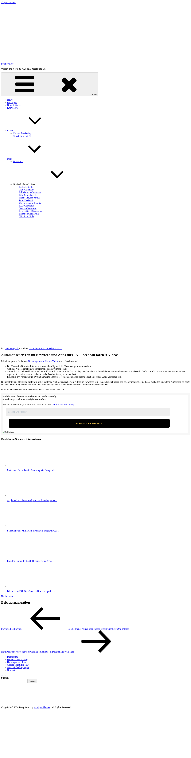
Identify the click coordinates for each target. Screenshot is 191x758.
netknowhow (7, 63)
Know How (12, 108)
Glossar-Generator (27, 208)
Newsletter (12, 670)
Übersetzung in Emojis (30, 203)
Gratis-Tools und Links (46, 184)
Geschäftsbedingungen (18, 667)
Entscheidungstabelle (29, 213)
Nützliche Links (26, 216)
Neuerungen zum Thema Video (43, 361)
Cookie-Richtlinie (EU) (18, 665)
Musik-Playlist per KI (29, 197)
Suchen (5, 678)
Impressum (12, 656)
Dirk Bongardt (12, 348)
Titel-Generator (26, 189)
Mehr (32, 159)
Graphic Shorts (14, 105)
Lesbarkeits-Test (27, 187)
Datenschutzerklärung (63, 404)
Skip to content (8, 2)
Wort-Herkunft (26, 200)
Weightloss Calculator (3, 675)
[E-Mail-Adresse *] (88, 412)
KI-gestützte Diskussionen (31, 211)
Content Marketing (22, 133)
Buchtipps (12, 102)
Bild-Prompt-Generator (30, 192)
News (9, 99)
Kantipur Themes (42, 707)
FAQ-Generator (26, 205)
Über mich (18, 161)
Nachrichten (7, 596)
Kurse (32, 130)
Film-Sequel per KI (28, 195)
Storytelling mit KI (22, 136)
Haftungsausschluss (16, 662)
